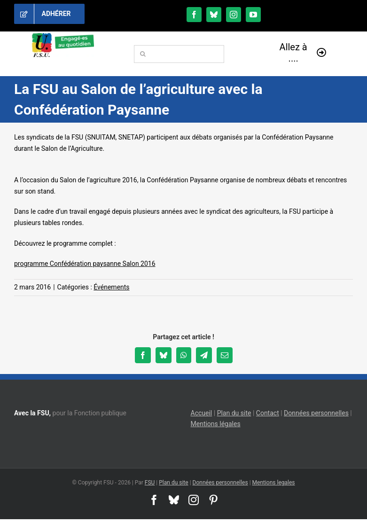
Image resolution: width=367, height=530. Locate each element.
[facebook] (194, 14)
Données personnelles (316, 413)
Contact (267, 413)
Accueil (201, 413)
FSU (150, 482)
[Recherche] (143, 54)
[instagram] (233, 14)
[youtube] (253, 14)
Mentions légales (216, 424)
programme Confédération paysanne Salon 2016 (85, 263)
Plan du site (234, 413)
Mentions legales (273, 482)
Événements (111, 287)
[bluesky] (213, 14)
